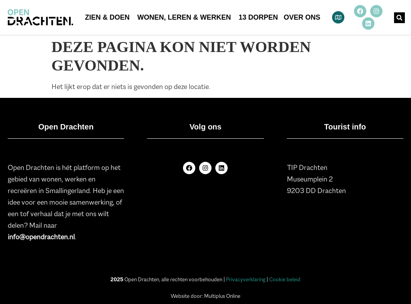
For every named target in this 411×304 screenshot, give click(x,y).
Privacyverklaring (245, 279)
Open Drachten (65, 127)
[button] (399, 17)
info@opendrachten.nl (41, 237)
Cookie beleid (284, 279)
